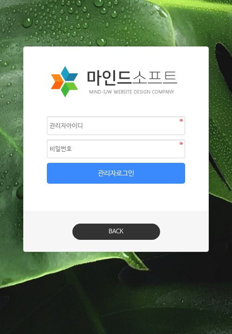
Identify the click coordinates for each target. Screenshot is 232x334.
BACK (116, 231)
